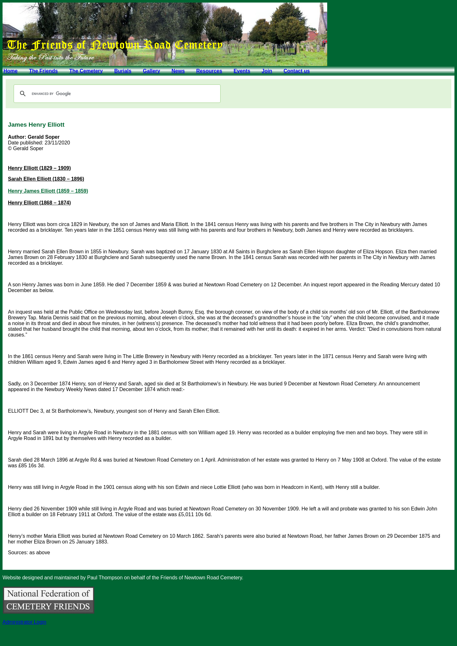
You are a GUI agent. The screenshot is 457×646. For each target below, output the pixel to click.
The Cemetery (86, 71)
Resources (209, 71)
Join (267, 71)
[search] (116, 93)
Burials (122, 71)
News (178, 71)
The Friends (43, 71)
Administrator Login (24, 622)
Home (10, 71)
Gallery (151, 71)
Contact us (296, 71)
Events (242, 71)
